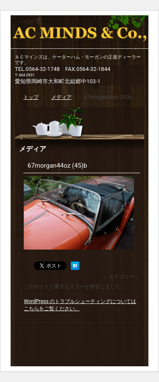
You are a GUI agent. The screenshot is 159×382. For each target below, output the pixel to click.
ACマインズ (79, 33)
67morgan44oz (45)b (57, 165)
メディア (32, 149)
